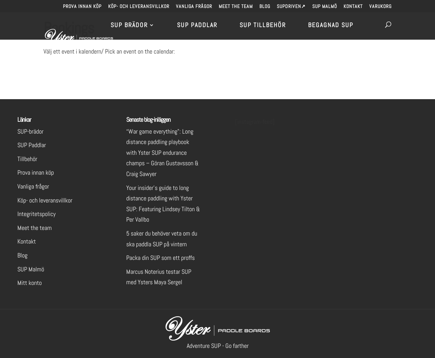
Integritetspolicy (36, 214)
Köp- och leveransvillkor (138, 6)
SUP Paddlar (197, 26)
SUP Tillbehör (263, 26)
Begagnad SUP (330, 26)
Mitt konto (29, 283)
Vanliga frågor (194, 6)
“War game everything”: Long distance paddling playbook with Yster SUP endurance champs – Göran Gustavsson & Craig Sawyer (162, 152)
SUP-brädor (30, 131)
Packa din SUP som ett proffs (160, 258)
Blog (264, 6)
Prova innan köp (82, 6)
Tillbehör (27, 159)
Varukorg (380, 6)
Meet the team (236, 6)
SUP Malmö (324, 6)
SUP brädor (129, 26)
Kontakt (353, 6)
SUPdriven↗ (291, 6)
